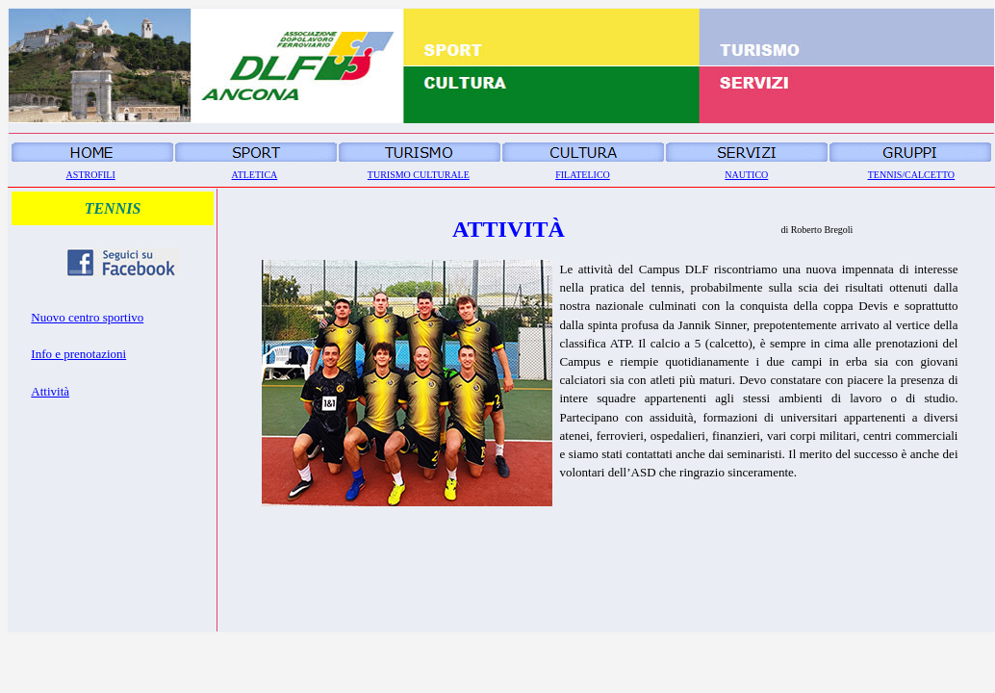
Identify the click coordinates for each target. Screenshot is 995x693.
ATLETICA (255, 174)
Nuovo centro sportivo (87, 317)
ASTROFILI (90, 174)
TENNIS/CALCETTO (911, 174)
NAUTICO (746, 174)
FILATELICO (582, 174)
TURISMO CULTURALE (419, 174)
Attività (50, 391)
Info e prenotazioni (78, 353)
